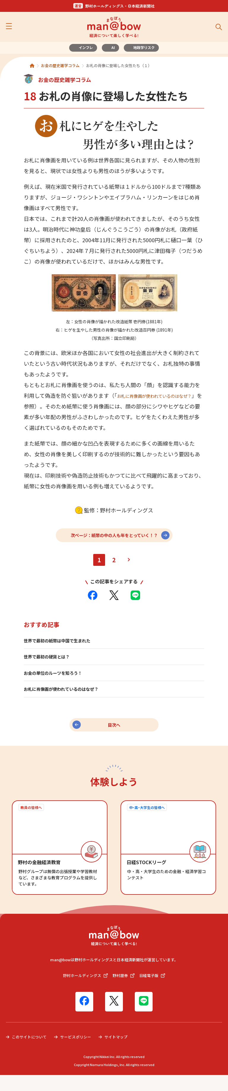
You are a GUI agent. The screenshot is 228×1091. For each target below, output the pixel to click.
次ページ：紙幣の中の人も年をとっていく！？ (114, 544)
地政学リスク (144, 47)
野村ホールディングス (84, 991)
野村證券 (124, 991)
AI (113, 47)
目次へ (114, 737)
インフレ (86, 47)
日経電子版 (154, 991)
